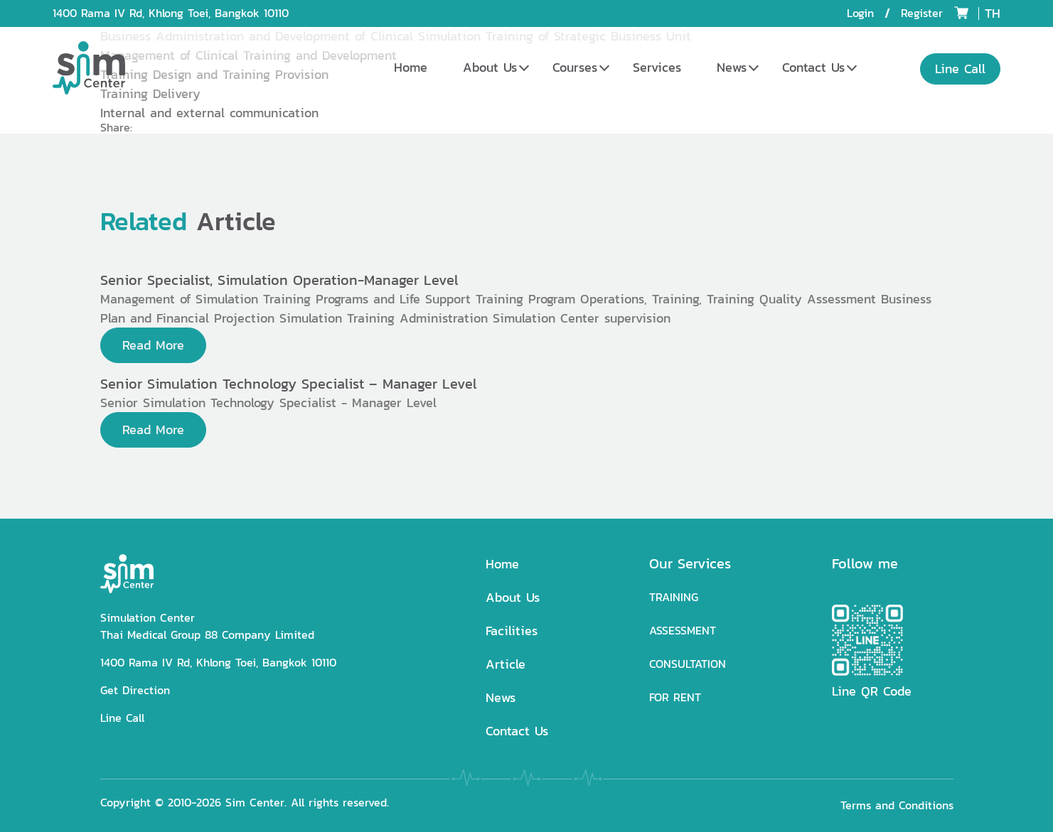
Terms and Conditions (896, 805)
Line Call (122, 718)
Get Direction (135, 690)
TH (992, 13)
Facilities (512, 630)
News (732, 67)
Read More (153, 345)
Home (410, 67)
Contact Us (813, 67)
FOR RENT (675, 697)
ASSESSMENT (682, 630)
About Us (490, 67)
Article (505, 664)
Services (657, 67)
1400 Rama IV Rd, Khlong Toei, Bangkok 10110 (171, 13)
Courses (574, 67)
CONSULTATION (687, 664)
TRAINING (673, 597)
